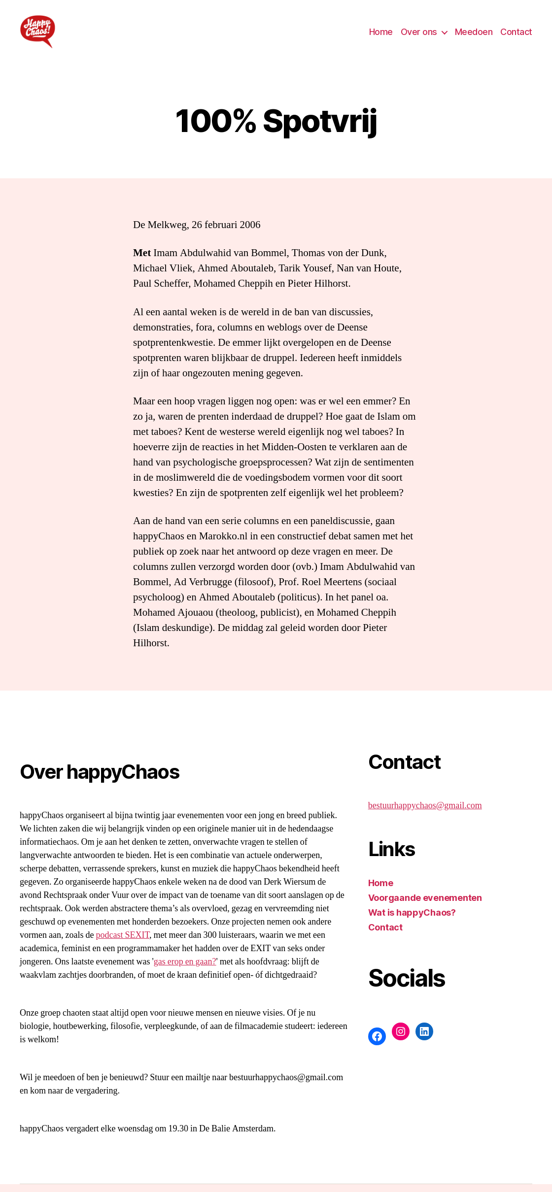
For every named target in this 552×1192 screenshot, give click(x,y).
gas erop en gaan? (185, 969)
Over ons (419, 36)
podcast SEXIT (122, 943)
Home (381, 36)
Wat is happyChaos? (412, 920)
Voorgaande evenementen (425, 905)
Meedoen (474, 36)
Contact (516, 36)
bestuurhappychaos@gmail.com (425, 813)
